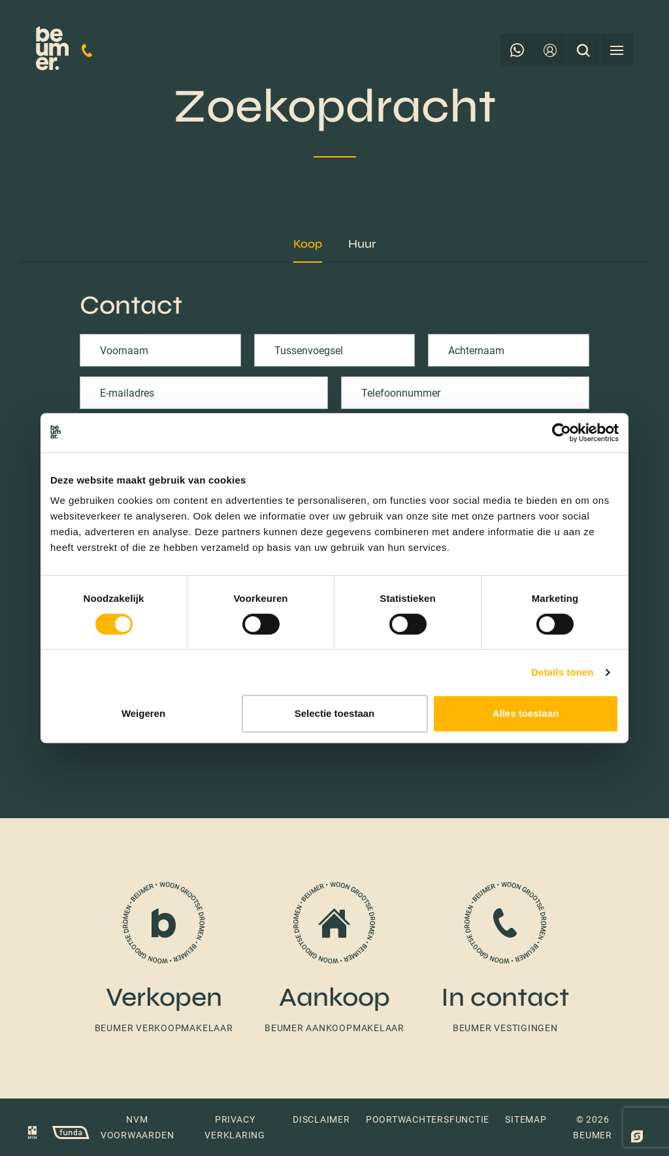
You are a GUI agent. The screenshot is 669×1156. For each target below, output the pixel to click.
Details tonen (562, 672)
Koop (307, 244)
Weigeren (143, 713)
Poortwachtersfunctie (427, 1119)
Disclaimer (321, 1119)
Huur (362, 244)
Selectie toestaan (335, 713)
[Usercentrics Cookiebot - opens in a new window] (561, 432)
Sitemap (525, 1119)
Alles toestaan (526, 713)
